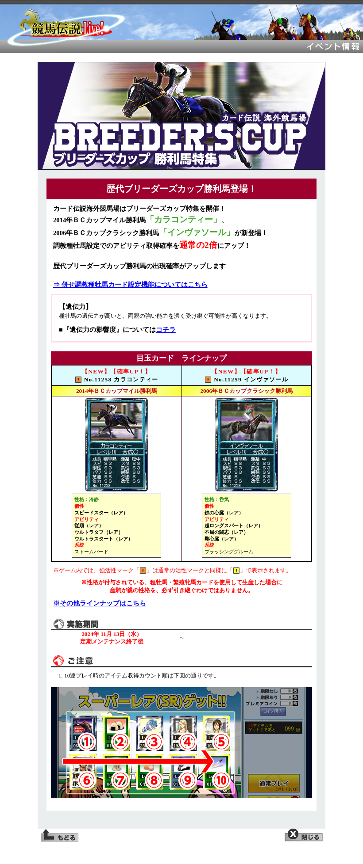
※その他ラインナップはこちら (99, 603)
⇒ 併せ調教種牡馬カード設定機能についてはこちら (130, 284)
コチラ (166, 329)
